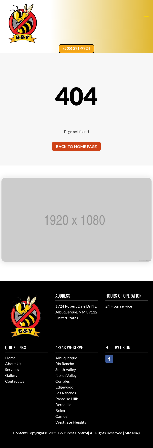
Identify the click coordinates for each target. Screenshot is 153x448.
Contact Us (14, 381)
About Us (13, 363)
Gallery (11, 375)
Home (10, 357)
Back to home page (76, 146)
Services (12, 369)
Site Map (132, 432)
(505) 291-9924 (76, 48)
